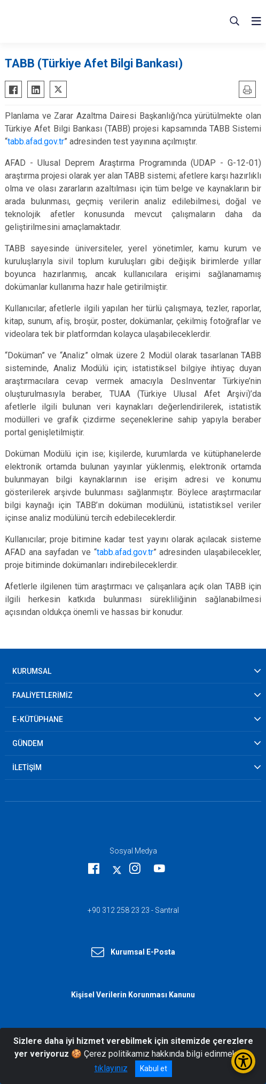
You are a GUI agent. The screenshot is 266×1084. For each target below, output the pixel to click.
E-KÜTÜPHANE (37, 719)
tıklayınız (111, 1068)
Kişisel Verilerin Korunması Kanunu (133, 994)
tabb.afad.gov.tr (35, 141)
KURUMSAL (31, 671)
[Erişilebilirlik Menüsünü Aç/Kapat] (243, 1061)
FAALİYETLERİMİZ (42, 695)
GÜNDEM (27, 743)
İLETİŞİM (27, 767)
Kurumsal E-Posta (133, 952)
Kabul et (153, 1068)
